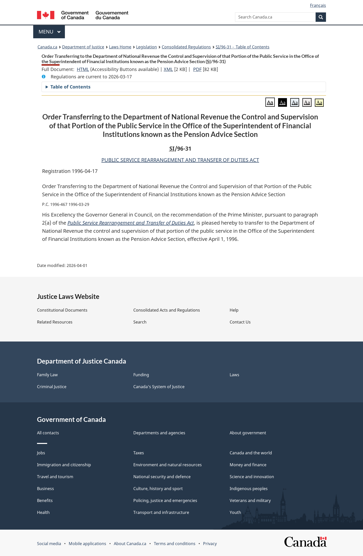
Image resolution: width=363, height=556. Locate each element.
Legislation (146, 47)
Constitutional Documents (62, 310)
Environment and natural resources (167, 465)
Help (234, 310)
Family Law (47, 375)
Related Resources (54, 322)
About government (248, 433)
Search (140, 322)
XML (168, 69)
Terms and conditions (174, 543)
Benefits (45, 500)
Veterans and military (250, 500)
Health (43, 512)
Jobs (41, 453)
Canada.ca (47, 47)
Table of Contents (70, 87)
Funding (141, 375)
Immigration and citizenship (64, 465)
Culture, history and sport (158, 488)
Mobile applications (87, 543)
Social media (49, 543)
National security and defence (162, 476)
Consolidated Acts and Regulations (166, 310)
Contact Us (240, 322)
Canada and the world (251, 453)
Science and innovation (252, 476)
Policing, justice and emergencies (165, 500)
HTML (83, 69)
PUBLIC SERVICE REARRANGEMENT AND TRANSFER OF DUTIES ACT (180, 159)
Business (45, 488)
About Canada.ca (130, 543)
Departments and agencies (159, 433)
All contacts (48, 433)
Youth (235, 512)
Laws (234, 375)
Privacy (210, 543)
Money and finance (248, 465)
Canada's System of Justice (159, 386)
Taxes (138, 453)
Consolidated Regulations (186, 47)
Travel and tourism (55, 476)
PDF (197, 69)
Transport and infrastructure (161, 512)
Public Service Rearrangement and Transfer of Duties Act (130, 222)
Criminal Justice (51, 386)
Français (318, 5)
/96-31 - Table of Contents (242, 47)
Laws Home (120, 47)
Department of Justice (83, 47)
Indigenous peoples (249, 488)
